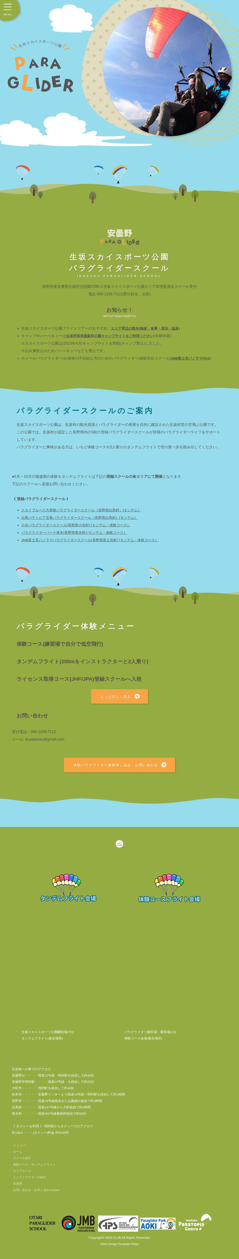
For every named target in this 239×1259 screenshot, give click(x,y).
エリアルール (23, 1171)
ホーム (18, 1152)
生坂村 (18, 1183)
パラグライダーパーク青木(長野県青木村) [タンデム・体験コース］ (77, 533)
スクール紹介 (23, 1158)
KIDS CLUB (113, 1237)
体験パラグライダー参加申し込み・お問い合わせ (115, 765)
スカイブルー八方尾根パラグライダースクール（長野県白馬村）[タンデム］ (85, 510)
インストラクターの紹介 (31, 1177)
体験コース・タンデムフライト (36, 1164)
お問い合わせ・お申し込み (38, 1190)
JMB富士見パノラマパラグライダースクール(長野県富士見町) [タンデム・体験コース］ (94, 540)
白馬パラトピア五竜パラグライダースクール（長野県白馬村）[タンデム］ (83, 518)
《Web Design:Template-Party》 (120, 1244)
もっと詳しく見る (115, 697)
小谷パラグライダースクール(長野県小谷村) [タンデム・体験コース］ (79, 525)
